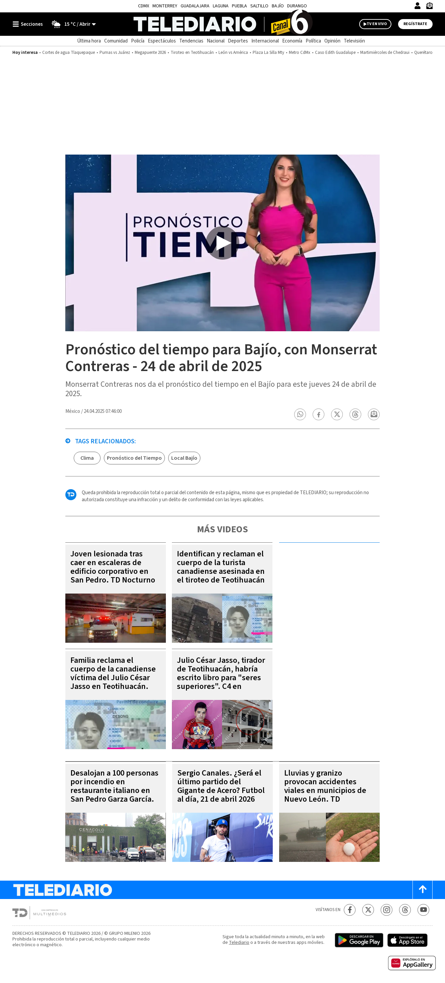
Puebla (239, 6)
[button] (300, 414)
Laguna (221, 6)
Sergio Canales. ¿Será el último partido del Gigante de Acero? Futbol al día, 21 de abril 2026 (221, 786)
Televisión (354, 40)
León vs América (233, 53)
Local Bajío (184, 458)
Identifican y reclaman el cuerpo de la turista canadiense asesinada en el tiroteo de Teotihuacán (221, 567)
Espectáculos (162, 40)
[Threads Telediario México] (405, 910)
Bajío (278, 6)
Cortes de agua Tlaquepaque (68, 53)
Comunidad (116, 40)
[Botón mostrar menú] (29, 24)
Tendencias (191, 40)
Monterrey (164, 6)
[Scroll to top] (422, 890)
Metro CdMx (299, 53)
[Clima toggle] (71, 24)
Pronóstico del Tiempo (134, 458)
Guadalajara (195, 6)
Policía (137, 40)
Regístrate (415, 24)
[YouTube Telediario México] (423, 910)
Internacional (265, 40)
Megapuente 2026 (150, 53)
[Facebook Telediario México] (350, 910)
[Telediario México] (222, 24)
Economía (292, 40)
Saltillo (259, 6)
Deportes (238, 40)
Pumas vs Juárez (115, 53)
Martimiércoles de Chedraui (384, 53)
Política (313, 40)
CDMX (143, 6)
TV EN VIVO (377, 24)
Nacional (216, 40)
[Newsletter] (429, 7)
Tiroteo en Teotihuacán (192, 53)
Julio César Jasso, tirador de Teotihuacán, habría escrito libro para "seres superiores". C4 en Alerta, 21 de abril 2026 (221, 677)
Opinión (332, 40)
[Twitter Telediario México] (368, 910)
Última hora (89, 40)
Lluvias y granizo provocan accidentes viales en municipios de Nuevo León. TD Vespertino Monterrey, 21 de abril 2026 (328, 794)
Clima (87, 458)
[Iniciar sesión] (417, 5)
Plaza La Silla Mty (268, 53)
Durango (297, 6)
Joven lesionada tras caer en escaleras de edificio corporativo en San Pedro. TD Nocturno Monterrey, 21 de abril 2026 (112, 575)
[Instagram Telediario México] (386, 910)
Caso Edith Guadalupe (335, 53)
